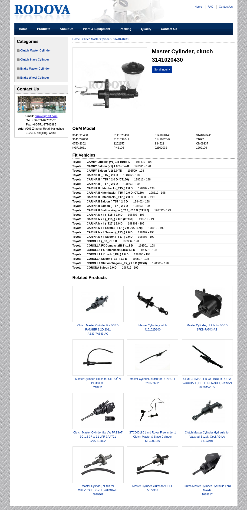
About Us (66, 29)
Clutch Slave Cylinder (34, 59)
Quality (146, 29)
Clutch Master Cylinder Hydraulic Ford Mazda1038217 (207, 490)
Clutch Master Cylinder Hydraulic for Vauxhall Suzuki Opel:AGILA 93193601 (207, 437)
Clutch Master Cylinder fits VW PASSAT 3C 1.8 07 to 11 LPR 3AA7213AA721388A (98, 437)
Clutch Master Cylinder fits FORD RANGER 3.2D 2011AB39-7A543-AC (98, 329)
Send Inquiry (162, 69)
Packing (126, 29)
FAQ (210, 6)
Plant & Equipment (96, 29)
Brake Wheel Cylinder (34, 77)
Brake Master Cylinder (35, 68)
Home (198, 6)
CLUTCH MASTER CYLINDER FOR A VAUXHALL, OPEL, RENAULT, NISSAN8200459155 (207, 383)
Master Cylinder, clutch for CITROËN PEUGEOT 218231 (98, 383)
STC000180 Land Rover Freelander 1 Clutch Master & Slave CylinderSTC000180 (152, 437)
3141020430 (120, 39)
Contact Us (226, 6)
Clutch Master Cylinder (35, 50)
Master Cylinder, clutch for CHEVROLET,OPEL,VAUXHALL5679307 (98, 490)
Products (43, 29)
